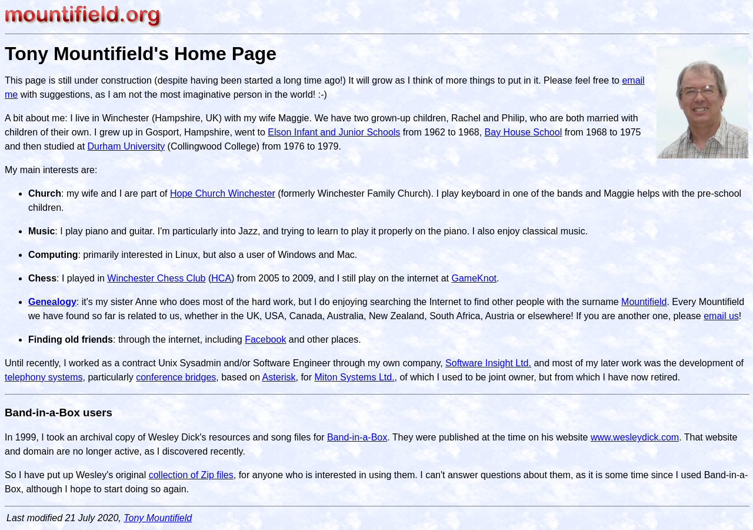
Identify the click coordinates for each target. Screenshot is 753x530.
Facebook (265, 339)
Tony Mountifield (158, 518)
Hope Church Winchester (222, 193)
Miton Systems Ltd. (355, 377)
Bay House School (523, 132)
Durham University (126, 146)
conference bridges (176, 377)
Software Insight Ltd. (488, 363)
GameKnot (474, 278)
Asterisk (279, 377)
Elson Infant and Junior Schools (334, 132)
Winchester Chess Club (156, 278)
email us (721, 316)
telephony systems (44, 377)
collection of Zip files (191, 475)
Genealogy (52, 302)
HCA (221, 278)
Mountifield (644, 302)
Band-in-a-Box (357, 437)
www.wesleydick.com (635, 437)
